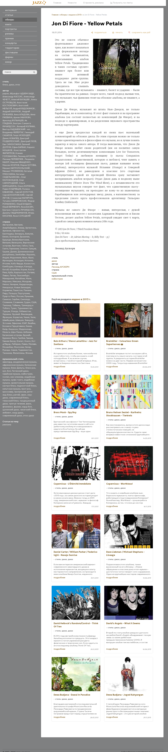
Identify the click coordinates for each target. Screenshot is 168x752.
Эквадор (29, 320)
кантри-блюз (9, 385)
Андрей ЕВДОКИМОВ (24, 108)
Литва (13, 275)
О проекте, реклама (93, 2)
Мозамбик (8, 347)
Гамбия (21, 338)
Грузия (6, 251)
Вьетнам (16, 245)
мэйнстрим (26, 374)
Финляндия (26, 314)
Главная (57, 2)
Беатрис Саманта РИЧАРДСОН (18, 210)
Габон (25, 245)
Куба (10, 272)
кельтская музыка (11, 389)
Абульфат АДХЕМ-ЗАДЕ (22, 93)
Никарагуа (8, 287)
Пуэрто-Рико (9, 296)
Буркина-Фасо (10, 338)
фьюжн (17, 406)
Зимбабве (20, 254)
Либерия (16, 344)
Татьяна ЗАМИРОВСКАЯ (14, 201)
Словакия (7, 302)
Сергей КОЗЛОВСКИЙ (13, 195)
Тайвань (16, 305)
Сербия (15, 299)
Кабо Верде (17, 263)
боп (9, 371)
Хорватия (17, 317)
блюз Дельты (17, 368)
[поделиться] (98, 32)
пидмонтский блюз (26, 385)
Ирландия (8, 260)
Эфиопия (16, 323)
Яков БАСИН (27, 207)
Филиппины (18, 353)
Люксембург (23, 275)
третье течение (17, 403)
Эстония (7, 323)
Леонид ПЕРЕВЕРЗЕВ (13, 159)
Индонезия (15, 257)
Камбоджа (8, 266)
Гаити (5, 248)
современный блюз (18, 397)
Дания (13, 251)
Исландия (19, 260)
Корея (24, 269)
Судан (27, 302)
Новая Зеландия (22, 287)
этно (17, 84)
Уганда (14, 311)
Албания (27, 332)
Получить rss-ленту (121, 2)
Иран (30, 257)
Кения (29, 326)
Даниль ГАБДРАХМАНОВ (15, 213)
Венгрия (6, 242)
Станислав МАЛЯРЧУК (21, 198)
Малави (32, 344)
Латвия (30, 272)
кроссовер (8, 391)
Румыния (29, 296)
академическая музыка (24, 362)
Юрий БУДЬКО (24, 204)
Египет (20, 341)
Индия (6, 257)
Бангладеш (8, 233)
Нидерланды (25, 284)
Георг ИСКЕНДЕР (21, 135)
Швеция (19, 320)
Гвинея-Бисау (9, 341)
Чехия (26, 317)
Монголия (19, 347)
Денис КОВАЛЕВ (11, 138)
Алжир (21, 228)
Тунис (14, 308)
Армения (7, 230)
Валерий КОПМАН (26, 126)
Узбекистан (25, 311)
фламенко (8, 406)
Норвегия (7, 290)
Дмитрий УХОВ (28, 141)
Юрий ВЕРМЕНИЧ (11, 207)
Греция (32, 248)
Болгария (14, 236)
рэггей (16, 394)
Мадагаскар (25, 329)
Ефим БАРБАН (19, 147)
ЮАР (24, 323)
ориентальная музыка (22, 383)
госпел (6, 377)
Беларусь (19, 233)
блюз (5, 84)
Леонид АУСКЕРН (26, 156)
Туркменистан (25, 308)
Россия (20, 296)
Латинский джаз (20, 371)
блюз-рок (30, 368)
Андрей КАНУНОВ (12, 111)
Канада (28, 266)
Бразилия (24, 236)
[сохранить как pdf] (139, 32)
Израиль (30, 254)
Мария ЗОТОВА (28, 165)
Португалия (24, 293)
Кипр (5, 329)
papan (6, 93)
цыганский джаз (11, 409)
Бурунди (7, 239)
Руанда (6, 350)
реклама (7, 424)
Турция (6, 311)
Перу (5, 293)
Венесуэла (17, 242)
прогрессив (20, 391)
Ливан (6, 275)
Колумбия (15, 269)
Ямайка (31, 323)
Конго (28, 341)
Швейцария (8, 320)
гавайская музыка (11, 374)
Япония (29, 353)
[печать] (117, 32)
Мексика (17, 281)
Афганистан (18, 230)
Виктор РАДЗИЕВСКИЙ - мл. (16, 129)
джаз (11, 84)
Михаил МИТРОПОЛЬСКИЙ (16, 168)
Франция (7, 317)
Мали (28, 278)
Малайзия (20, 278)
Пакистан (18, 290)
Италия (6, 263)
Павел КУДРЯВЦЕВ (12, 189)
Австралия (8, 224)
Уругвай (16, 314)
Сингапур (25, 299)
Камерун (18, 266)
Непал (6, 284)
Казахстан (29, 263)
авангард (7, 362)
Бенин (5, 236)
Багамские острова (12, 335)
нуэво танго (17, 380)
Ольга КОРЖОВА (26, 186)
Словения (18, 302)
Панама (27, 290)
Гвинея (29, 338)
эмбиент (7, 412)
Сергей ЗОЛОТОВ (24, 192)
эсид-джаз (17, 412)
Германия (14, 248)
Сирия (14, 350)
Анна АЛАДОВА (21, 114)
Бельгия (29, 233)
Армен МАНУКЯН (21, 117)
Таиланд (7, 305)
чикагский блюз (28, 409)
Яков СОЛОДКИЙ (22, 216)
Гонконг (24, 248)
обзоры (63, 15)
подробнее (59, 366)
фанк (28, 403)
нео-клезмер (16, 377)
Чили (32, 317)
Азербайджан (10, 228)
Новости (72, 2)
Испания (29, 260)
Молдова (26, 281)
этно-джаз (28, 415)
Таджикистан (25, 350)
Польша (13, 293)
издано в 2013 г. (76, 15)
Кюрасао (13, 329)
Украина (7, 314)
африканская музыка (13, 365)
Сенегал (7, 299)
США (33, 302)
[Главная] (40, 3)
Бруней (26, 335)
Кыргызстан (20, 272)
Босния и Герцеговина (14, 326)
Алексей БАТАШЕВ (20, 99)
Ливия (24, 344)
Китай (6, 269)
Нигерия (14, 284)
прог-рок (26, 389)
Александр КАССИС (13, 96)
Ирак (24, 257)
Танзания (7, 353)
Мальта (6, 332)
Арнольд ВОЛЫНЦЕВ (13, 120)
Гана (31, 245)
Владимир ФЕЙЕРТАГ (13, 132)
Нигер (28, 347)
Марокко (7, 281)
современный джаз (12, 415)
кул (4, 371)
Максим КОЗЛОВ (11, 165)
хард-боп (27, 406)
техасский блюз (11, 400)
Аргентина (30, 228)
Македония (8, 278)
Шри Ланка (16, 332)
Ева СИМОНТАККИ (12, 144)
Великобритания (20, 239)
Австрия (18, 224)
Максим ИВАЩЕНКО (20, 162)
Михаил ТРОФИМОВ (13, 171)
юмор (8, 61)
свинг (23, 394)
